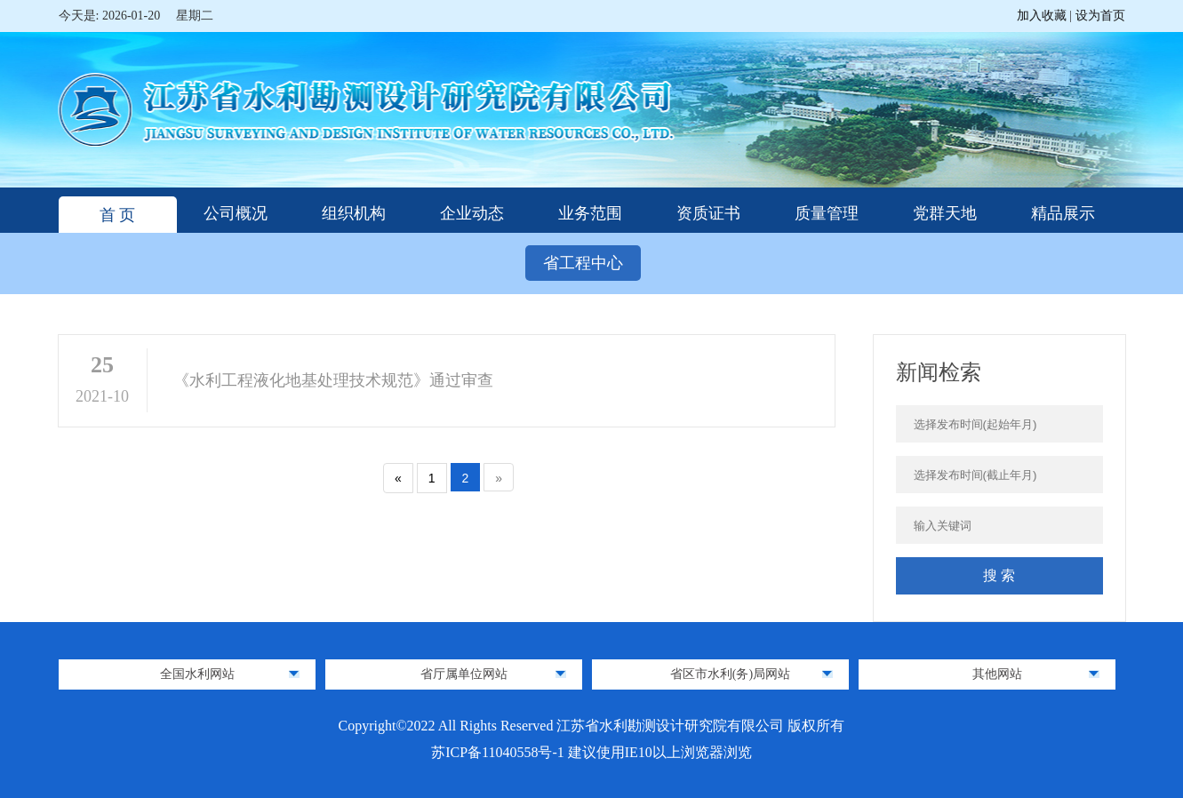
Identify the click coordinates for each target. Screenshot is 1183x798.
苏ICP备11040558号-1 (499, 752)
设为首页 (1100, 15)
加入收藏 (1043, 15)
